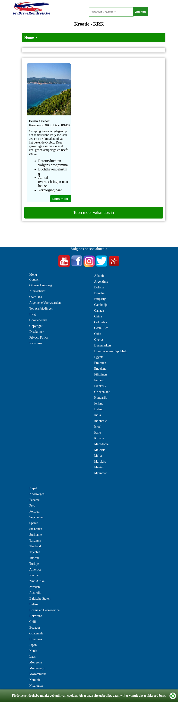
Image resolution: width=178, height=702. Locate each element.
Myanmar (100, 473)
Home (29, 37)
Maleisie (99, 450)
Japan (33, 645)
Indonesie (100, 421)
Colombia (100, 322)
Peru (32, 505)
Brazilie (99, 293)
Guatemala (36, 633)
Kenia (33, 651)
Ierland (98, 403)
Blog (32, 314)
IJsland (98, 409)
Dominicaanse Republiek (110, 351)
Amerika (35, 569)
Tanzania (35, 540)
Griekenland (102, 392)
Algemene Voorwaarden (45, 302)
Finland (99, 380)
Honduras (35, 639)
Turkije (34, 563)
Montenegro (37, 668)
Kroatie (99, 438)
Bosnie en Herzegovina (44, 610)
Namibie (35, 680)
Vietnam (34, 575)
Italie (97, 432)
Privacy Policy (38, 337)
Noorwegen (36, 494)
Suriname (35, 534)
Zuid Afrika (37, 581)
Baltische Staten (40, 598)
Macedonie (101, 444)
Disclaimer (36, 331)
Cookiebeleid (38, 320)
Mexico (99, 467)
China (98, 316)
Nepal (33, 488)
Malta (98, 455)
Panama (34, 500)
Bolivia (99, 287)
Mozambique (38, 674)
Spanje (33, 523)
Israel (97, 426)
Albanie (99, 276)
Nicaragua (36, 685)
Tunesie (34, 558)
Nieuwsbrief (37, 291)
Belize (33, 604)
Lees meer (60, 199)
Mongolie (35, 662)
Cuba (97, 334)
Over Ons (35, 297)
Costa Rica (101, 328)
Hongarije (100, 397)
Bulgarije (100, 299)
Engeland (100, 368)
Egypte (98, 357)
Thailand (35, 546)
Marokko (100, 461)
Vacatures (35, 343)
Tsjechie (34, 552)
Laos (32, 656)
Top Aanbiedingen (41, 308)
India (97, 415)
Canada (99, 310)
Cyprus (98, 339)
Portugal (34, 511)
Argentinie (101, 281)
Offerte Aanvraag (40, 285)
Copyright (36, 326)
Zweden (34, 587)
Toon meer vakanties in (93, 212)
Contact (34, 279)
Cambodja (101, 305)
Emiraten (100, 363)
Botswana (35, 616)
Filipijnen (100, 374)
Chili (32, 622)
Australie (35, 592)
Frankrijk (100, 386)
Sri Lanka (35, 529)
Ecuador (34, 627)
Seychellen (36, 517)
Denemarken (102, 345)
